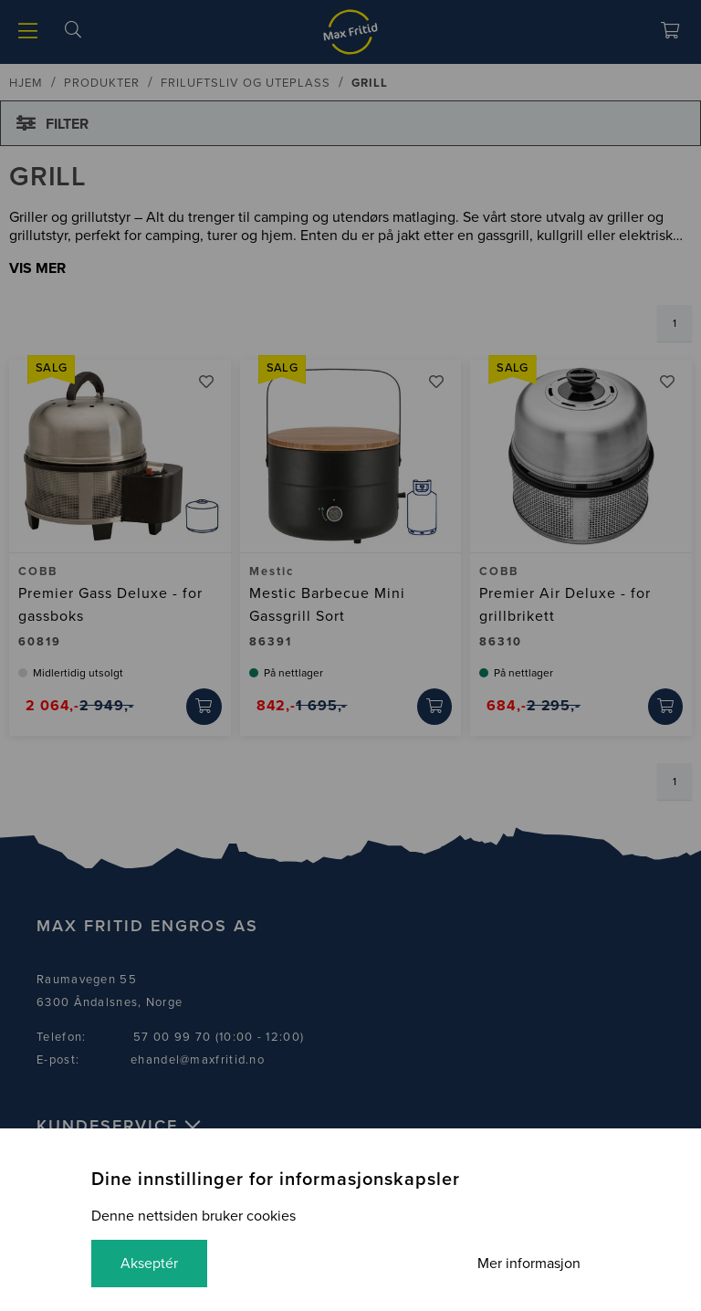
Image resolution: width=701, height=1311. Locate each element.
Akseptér (149, 1263)
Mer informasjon (529, 1263)
